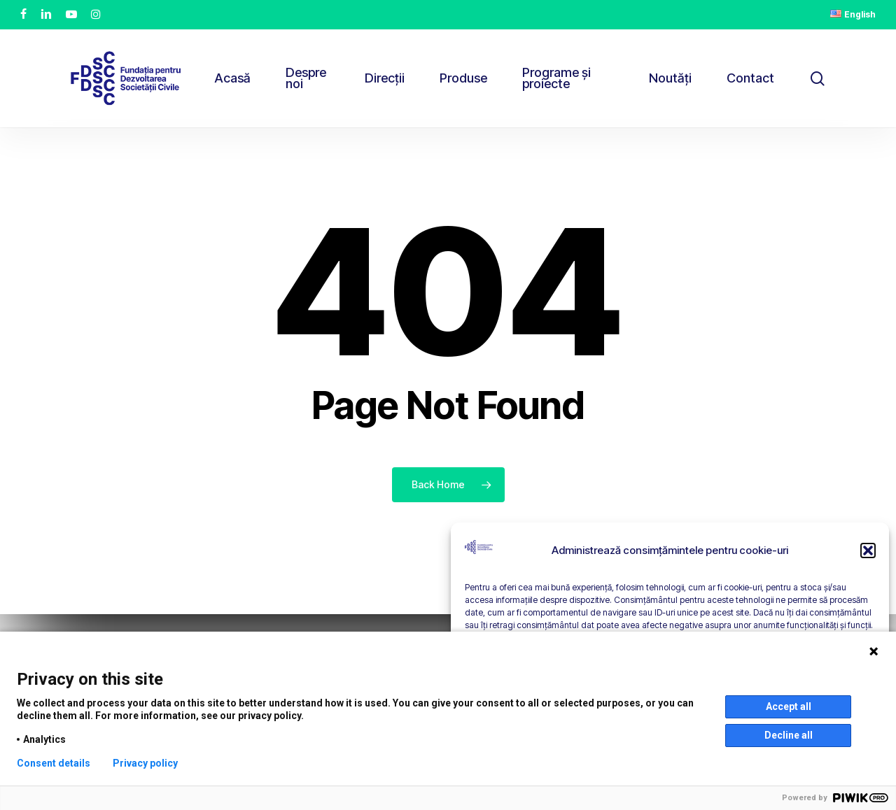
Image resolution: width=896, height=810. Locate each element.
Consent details (53, 763)
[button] (868, 550)
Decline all (788, 735)
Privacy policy (145, 763)
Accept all (788, 706)
